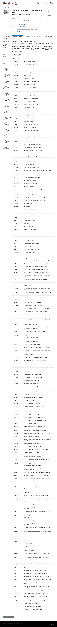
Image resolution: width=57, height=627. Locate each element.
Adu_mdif (4, 47)
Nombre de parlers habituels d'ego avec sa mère (34, 567)
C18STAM (16, 220)
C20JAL (15, 541)
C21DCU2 (16, 500)
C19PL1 (15, 475)
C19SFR (15, 536)
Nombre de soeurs (28, 206)
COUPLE (15, 386)
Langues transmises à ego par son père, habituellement (36, 475)
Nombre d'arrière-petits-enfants (31, 98)
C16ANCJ (16, 192)
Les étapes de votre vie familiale (7, 76)
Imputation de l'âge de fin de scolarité (32, 443)
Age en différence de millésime (31, 240)
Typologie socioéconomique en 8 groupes (33, 609)
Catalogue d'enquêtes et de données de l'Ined (13, 623)
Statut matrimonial (28, 394)
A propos (46, 3)
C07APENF (16, 93)
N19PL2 (15, 565)
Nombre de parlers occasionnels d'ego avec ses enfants (36, 576)
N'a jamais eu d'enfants (29, 226)
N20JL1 (15, 573)
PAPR (15, 314)
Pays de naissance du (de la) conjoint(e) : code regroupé (36, 308)
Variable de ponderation (29, 64)
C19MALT (16, 527)
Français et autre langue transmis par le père (34, 504)
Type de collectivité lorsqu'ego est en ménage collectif (36, 593)
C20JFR (15, 538)
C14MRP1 (16, 156)
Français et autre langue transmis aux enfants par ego (36, 538)
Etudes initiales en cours (29, 107)
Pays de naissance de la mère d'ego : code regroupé (35, 311)
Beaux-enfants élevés (29, 78)
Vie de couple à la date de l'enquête (32, 386)
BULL (15, 255)
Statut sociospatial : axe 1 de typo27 (32, 603)
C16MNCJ (16, 189)
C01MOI (15, 70)
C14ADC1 (16, 369)
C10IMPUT (16, 452)
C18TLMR (16, 305)
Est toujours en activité (29, 118)
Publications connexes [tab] (48, 36)
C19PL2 (15, 478)
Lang (4, 52)
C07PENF (16, 87)
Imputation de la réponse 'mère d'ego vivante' (34, 406)
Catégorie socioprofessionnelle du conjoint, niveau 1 (35, 258)
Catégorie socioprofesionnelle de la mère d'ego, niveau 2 (36, 272)
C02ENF (15, 72)
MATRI (15, 394)
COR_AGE (16, 320)
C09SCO (16, 107)
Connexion (52, 3)
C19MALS (16, 531)
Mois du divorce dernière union (30, 180)
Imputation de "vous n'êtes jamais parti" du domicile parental (37, 420)
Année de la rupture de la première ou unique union (35, 363)
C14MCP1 (16, 144)
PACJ (15, 308)
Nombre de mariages (28, 186)
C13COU (15, 141)
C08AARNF (16, 101)
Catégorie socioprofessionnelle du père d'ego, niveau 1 (36, 263)
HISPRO (15, 436)
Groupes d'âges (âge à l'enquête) (31, 249)
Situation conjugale (28, 141)
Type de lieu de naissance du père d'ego (32, 302)
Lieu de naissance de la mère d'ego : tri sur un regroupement (37, 433)
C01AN (15, 67)
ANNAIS (15, 235)
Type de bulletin (27, 255)
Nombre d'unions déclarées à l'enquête (32, 389)
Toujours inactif (27, 113)
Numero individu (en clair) (29, 61)
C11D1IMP (16, 455)
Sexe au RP (26, 317)
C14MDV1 (16, 159)
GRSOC (15, 472)
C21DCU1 (16, 495)
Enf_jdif (4, 50)
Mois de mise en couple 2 (29, 164)
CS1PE (15, 263)
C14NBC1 (16, 150)
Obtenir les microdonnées (24, 14)
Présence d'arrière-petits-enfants (31, 95)
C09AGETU (16, 104)
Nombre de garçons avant (30, 209)
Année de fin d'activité (29, 115)
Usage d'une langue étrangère (30, 229)
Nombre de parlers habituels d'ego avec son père (35, 562)
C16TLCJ (16, 299)
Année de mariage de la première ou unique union (35, 360)
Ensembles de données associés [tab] (9, 38)
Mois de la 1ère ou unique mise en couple (32, 144)
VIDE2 (15, 279)
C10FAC (15, 115)
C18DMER (16, 433)
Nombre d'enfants (28, 75)
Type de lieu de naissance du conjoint (32, 299)
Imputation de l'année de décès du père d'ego (34, 414)
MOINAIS (16, 238)
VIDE (15, 284)
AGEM (15, 240)
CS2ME (15, 272)
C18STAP (16, 215)
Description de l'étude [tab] (7, 36)
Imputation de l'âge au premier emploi (32, 446)
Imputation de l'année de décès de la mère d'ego (34, 417)
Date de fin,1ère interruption (30, 127)
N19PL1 (15, 562)
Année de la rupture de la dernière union (33, 377)
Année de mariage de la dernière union (32, 374)
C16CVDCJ (16, 197)
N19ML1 (15, 567)
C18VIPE (15, 217)
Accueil (21, 2)
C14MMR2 (16, 174)
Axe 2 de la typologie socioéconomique (32, 606)
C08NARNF (16, 98)
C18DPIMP (16, 414)
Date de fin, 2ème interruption (30, 133)
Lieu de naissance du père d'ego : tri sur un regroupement (36, 430)
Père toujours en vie (28, 217)
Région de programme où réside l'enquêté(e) (34, 590)
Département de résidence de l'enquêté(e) (33, 397)
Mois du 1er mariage (28, 153)
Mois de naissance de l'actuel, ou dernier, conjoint (34, 189)
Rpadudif (4, 54)
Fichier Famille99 (6, 148)
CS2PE (15, 266)
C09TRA (15, 110)
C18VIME (16, 223)
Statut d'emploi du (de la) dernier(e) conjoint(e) (34, 200)
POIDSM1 (16, 64)
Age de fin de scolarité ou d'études (31, 104)
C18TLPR (15, 302)
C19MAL (15, 523)
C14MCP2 (16, 164)
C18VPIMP (16, 403)
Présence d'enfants (28, 72)
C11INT (15, 121)
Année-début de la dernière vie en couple (33, 371)
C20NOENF (16, 226)
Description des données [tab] (17, 36)
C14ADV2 (16, 380)
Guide (42, 2)
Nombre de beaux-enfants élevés (31, 81)
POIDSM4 (16, 327)
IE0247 (21, 7)
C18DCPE (16, 412)
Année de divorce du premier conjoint (32, 366)
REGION (15, 590)
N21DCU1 (16, 579)
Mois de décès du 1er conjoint (30, 161)
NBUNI (15, 389)
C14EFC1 (15, 147)
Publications (32, 2)
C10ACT (15, 118)
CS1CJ (15, 258)
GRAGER (16, 249)
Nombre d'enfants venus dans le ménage (33, 150)
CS (14, 439)
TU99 (15, 400)
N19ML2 (15, 570)
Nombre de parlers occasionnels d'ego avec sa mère (35, 570)
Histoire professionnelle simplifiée (31, 436)
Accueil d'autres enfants (29, 84)
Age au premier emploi (29, 110)
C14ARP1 (15, 363)
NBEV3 (15, 350)
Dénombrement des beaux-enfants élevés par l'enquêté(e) (37, 350)
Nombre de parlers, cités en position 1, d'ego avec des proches (37, 579)
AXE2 (15, 606)
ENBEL (15, 586)
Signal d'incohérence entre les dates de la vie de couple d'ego (37, 297)
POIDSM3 (16, 252)
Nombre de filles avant (29, 212)
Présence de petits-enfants (30, 87)
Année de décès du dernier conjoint (31, 383)
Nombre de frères (28, 203)
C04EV (15, 78)
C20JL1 (15, 486)
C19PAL (15, 507)
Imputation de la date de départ (31, 423)
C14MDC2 (16, 183)
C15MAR (15, 186)
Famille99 (4, 58)
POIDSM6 (16, 335)
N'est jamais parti (28, 139)
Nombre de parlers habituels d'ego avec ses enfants (35, 573)
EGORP (15, 324)
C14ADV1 (16, 366)
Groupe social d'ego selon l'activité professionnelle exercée (37, 472)
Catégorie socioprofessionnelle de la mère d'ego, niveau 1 (36, 269)
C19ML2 (15, 484)
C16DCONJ (16, 426)
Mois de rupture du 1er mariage (30, 156)
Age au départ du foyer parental (31, 136)
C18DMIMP (16, 417)
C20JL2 (15, 491)
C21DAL (15, 553)
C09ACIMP (16, 446)
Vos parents (7, 79)
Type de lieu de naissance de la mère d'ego (33, 305)
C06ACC (16, 84)
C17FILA (15, 212)
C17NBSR (16, 206)
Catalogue (27, 2)
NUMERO (16, 61)
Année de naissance (28, 67)
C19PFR (15, 504)
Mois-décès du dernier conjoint (31, 183)
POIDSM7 (16, 340)
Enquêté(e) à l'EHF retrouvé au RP (31, 324)
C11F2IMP (16, 468)
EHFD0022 (4, 49)
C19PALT (15, 511)
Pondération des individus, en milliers (32, 344)
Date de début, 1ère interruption (31, 124)
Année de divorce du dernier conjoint (32, 380)
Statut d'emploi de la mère (30, 220)
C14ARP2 (16, 377)
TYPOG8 (16, 609)
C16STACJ (16, 200)
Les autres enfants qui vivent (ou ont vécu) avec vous (7, 69)
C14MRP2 (16, 177)
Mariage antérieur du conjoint (30, 194)
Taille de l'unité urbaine (29, 400)
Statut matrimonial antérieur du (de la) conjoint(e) (35, 197)
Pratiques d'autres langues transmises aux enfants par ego (37, 546)
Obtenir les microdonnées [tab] (37, 36)
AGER (15, 246)
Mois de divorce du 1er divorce (30, 159)
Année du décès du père (29, 412)
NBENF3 (15, 347)
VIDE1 (15, 275)
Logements (7, 126)
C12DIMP (16, 423)
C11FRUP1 (16, 127)
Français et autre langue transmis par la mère (34, 520)
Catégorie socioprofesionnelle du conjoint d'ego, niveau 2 (36, 260)
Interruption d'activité (29, 121)
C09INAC (16, 113)
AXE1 (15, 603)
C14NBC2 (16, 170)
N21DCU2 (16, 582)
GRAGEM (16, 243)
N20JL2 (15, 576)
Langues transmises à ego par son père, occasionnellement (37, 478)
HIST (15, 391)
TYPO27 (15, 600)
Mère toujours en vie (28, 223)
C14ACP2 (16, 371)
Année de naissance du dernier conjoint (32, 192)
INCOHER (16, 297)
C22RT (15, 232)
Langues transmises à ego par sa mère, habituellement (36, 481)
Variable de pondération (29, 252)
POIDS (15, 344)
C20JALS (16, 549)
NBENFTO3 (16, 353)
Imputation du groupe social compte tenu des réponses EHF (37, 449)
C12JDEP (16, 139)
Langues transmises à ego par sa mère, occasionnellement (37, 484)
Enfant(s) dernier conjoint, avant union (32, 167)
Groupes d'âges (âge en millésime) (31, 243)
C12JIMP (15, 420)
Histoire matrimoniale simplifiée (31, 391)
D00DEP (15, 397)
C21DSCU (16, 229)
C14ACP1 (16, 357)
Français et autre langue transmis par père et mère (35, 536)
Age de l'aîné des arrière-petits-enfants (33, 101)
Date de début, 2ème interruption (31, 130)
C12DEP (15, 136)
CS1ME (15, 269)
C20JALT (16, 546)
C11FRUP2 (16, 133)
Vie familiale (7, 131)
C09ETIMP (16, 443)
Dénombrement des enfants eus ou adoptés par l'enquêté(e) (37, 347)
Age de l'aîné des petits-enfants (31, 93)
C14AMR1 (16, 360)
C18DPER (16, 430)
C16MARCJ (16, 194)
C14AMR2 (16, 374)
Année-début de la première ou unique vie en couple (35, 357)
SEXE (15, 317)
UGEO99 (15, 596)
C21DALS (16, 557)
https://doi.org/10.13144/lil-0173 (23, 20)
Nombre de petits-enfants (30, 90)
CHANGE (16, 292)
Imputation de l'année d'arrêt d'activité (32, 452)
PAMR (15, 311)
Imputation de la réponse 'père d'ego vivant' (33, 403)
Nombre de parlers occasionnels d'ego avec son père (35, 565)
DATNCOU (16, 288)
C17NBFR (16, 203)
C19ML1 (15, 481)
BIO (18, 7)
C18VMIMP (16, 406)
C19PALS (15, 515)
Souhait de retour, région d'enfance (31, 232)
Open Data (38, 3)
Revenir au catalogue (8, 616)
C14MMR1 (16, 153)
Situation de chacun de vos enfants (7, 115)
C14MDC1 (16, 161)
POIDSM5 (16, 331)
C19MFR (15, 520)
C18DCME (16, 409)
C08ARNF (16, 95)
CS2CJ (15, 260)
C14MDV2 (16, 180)
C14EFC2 (16, 167)
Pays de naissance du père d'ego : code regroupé (34, 314)
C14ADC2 (16, 383)
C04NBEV (16, 81)
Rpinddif (4, 56)
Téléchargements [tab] (27, 36)
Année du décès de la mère (30, 409)
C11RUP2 (15, 130)
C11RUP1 (15, 124)
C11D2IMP (16, 463)
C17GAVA (16, 209)
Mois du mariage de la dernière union (32, 174)
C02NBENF (16, 75)
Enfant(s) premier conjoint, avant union (32, 147)
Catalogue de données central (11, 7)
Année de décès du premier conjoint (32, 369)
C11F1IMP (15, 459)
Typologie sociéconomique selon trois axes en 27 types (36, 600)
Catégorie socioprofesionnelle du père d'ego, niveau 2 (35, 266)
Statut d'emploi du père (29, 215)
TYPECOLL (16, 593)
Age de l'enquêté (27, 246)
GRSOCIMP (16, 449)
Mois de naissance (28, 70)
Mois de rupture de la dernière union (32, 177)
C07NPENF (16, 90)
